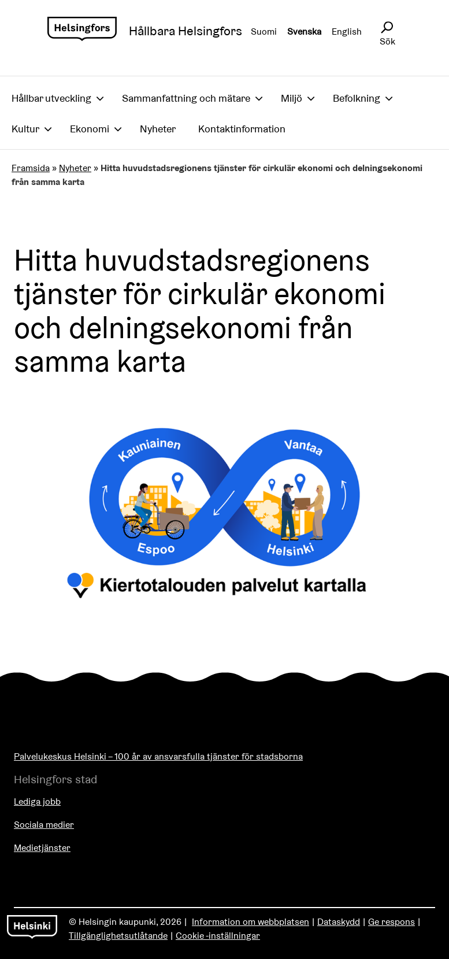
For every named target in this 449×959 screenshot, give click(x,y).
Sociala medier (44, 825)
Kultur (25, 128)
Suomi (264, 31)
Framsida (31, 168)
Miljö (291, 98)
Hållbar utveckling (51, 98)
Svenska (304, 31)
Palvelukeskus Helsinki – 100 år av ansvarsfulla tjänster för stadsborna (158, 756)
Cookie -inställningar (218, 936)
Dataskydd (338, 922)
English (347, 31)
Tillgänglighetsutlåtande (118, 936)
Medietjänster (42, 848)
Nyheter (158, 128)
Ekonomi (89, 128)
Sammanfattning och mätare (186, 98)
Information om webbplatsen (250, 922)
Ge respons (391, 922)
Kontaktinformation (241, 128)
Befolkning (356, 98)
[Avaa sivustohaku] (387, 28)
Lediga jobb (37, 801)
